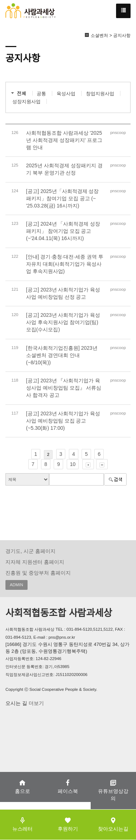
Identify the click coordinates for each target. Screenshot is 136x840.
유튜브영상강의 (113, 790)
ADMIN (16, 585)
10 (73, 464)
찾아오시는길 (113, 824)
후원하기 (68, 824)
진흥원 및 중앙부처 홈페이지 (38, 573)
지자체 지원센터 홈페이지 (34, 562)
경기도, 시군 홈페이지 (30, 551)
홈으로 (22, 786)
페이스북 (68, 786)
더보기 (35, 703)
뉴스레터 (22, 824)
